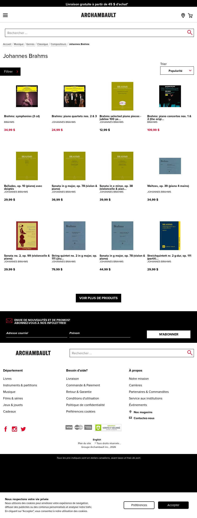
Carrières (135, 385)
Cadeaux (9, 411)
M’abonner (168, 334)
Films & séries (13, 398)
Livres (7, 378)
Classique (43, 44)
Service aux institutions (145, 398)
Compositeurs (59, 44)
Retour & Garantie (79, 391)
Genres (30, 44)
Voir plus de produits (98, 298)
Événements (138, 405)
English (97, 439)
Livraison (72, 378)
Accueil (7, 44)
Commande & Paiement (83, 385)
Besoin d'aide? (77, 370)
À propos (135, 370)
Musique (19, 44)
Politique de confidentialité (85, 405)
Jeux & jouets (13, 405)
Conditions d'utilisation (82, 398)
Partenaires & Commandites (149, 391)
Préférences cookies (80, 411)
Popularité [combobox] (175, 71)
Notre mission (139, 378)
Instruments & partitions (20, 385)
